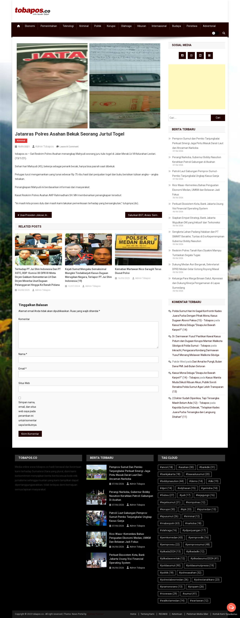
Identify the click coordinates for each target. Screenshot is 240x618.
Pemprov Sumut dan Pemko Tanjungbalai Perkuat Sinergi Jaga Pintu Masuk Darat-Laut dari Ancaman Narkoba (197, 143)
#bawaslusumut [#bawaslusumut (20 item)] (198, 474)
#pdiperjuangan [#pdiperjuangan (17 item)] (194, 530)
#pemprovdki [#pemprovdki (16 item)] (198, 537)
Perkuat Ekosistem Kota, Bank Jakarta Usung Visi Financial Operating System (197, 206)
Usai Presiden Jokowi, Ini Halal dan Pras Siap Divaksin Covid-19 (36, 215)
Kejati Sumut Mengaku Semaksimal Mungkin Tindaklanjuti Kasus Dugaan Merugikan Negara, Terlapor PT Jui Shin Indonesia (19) (88, 275)
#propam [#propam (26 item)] (196, 586)
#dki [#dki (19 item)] (213, 481)
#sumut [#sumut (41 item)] (190, 593)
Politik (97, 26)
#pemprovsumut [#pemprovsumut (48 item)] (197, 544)
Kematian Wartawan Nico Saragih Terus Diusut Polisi (138, 271)
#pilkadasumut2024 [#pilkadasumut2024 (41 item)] (204, 558)
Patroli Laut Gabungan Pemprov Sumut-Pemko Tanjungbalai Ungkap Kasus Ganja (195, 173)
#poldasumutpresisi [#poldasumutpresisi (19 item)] (200, 565)
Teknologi (68, 26)
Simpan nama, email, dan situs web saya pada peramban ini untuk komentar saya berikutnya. (28, 413)
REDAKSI (163, 614)
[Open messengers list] (231, 607)
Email (23, 368)
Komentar (24, 319)
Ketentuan (177, 614)
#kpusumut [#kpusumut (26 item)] (169, 516)
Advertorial (209, 26)
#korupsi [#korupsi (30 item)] (167, 509)
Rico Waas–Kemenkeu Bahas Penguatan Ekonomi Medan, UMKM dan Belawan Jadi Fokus (196, 190)
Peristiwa (192, 26)
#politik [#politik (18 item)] (167, 572)
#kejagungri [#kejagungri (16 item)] (205, 495)
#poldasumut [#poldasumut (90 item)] (170, 565)
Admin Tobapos (44, 146)
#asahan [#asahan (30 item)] (186, 467)
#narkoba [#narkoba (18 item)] (193, 523)
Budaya (176, 26)
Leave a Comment (69, 146)
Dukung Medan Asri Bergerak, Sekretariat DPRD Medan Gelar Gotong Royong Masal (195, 267)
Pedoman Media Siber (197, 614)
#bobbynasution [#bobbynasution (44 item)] (172, 481)
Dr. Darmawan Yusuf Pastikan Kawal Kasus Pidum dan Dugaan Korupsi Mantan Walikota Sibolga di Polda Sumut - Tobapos (197, 341)
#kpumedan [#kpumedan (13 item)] (206, 509)
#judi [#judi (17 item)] (184, 495)
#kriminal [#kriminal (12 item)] (192, 516)
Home (133, 614)
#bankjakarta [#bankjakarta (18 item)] (170, 474)
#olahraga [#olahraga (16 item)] (168, 530)
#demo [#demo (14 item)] (196, 481)
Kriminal (84, 26)
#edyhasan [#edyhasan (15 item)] (186, 488)
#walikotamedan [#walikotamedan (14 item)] (172, 600)
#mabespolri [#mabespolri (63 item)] (170, 523)
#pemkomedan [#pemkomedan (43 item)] (171, 537)
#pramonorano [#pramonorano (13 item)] (171, 586)
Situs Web (24, 383)
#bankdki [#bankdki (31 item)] (207, 467)
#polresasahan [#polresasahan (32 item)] (190, 572)
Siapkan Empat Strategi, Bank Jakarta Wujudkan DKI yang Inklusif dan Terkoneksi (196, 220)
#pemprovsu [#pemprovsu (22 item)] (170, 544)
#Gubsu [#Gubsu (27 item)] (167, 495)
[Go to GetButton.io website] (231, 614)
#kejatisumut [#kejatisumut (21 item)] (170, 502)
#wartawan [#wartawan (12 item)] (199, 600)
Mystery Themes (95, 614)
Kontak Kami (219, 614)
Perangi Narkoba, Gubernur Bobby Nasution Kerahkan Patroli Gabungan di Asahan (196, 159)
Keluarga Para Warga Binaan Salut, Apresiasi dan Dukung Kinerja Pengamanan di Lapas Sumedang (197, 283)
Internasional (159, 26)
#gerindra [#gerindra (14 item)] (209, 488)
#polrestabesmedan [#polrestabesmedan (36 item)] (174, 579)
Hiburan (141, 26)
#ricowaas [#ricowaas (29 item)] (168, 593)
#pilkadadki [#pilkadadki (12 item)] (195, 551)
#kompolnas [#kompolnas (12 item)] (195, 502)
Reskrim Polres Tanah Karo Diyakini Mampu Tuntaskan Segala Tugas (196, 253)
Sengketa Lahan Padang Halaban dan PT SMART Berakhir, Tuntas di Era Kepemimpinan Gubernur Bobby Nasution (198, 236)
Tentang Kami (147, 614)
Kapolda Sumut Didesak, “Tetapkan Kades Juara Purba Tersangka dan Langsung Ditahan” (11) (196, 412)
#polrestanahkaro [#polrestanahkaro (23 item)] (207, 579)
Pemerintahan (49, 26)
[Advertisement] (196, 86)
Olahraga (126, 26)
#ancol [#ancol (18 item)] (166, 467)
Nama (23, 354)
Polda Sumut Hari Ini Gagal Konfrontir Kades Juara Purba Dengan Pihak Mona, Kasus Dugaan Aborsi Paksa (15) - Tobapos (197, 316)
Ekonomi (30, 26)
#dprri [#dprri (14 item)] (166, 488)
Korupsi (111, 26)
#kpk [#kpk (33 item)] (186, 509)
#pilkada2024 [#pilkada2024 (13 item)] (170, 551)
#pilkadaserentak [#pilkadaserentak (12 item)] (172, 558)
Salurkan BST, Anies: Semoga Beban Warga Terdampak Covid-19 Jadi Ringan (145, 215)
